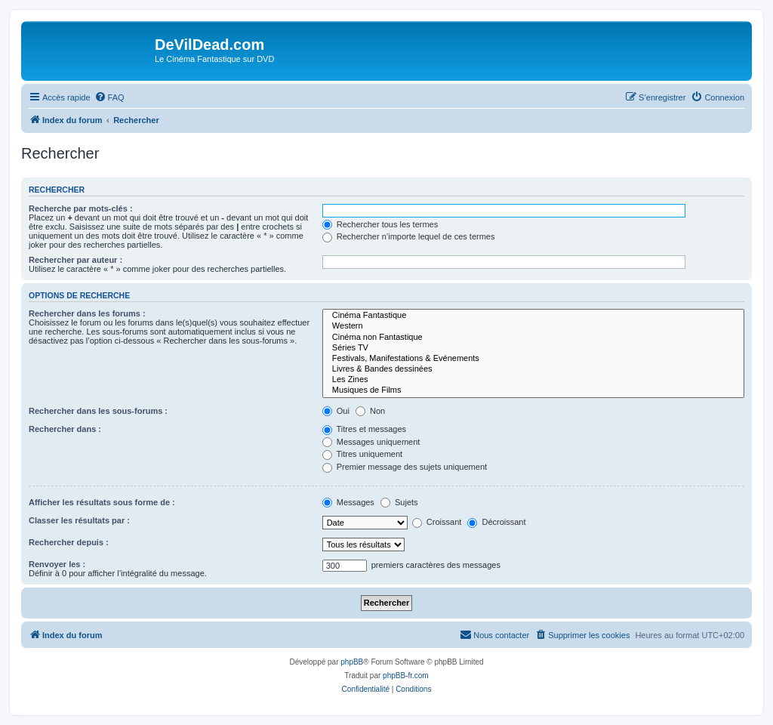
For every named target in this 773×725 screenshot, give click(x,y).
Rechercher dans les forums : (87, 313)
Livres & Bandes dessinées (533, 369)
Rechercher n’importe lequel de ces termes (408, 236)
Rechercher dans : (65, 428)
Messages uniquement (371, 441)
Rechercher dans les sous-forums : (98, 410)
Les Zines (533, 380)
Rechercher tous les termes (380, 224)
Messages (348, 502)
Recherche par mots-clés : (81, 208)
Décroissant (496, 521)
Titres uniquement (362, 453)
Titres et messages (364, 428)
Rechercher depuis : (69, 542)
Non (370, 410)
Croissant (437, 521)
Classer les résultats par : (79, 520)
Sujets (399, 502)
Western (533, 326)
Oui (336, 410)
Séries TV (533, 348)
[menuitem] (109, 97)
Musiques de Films (533, 390)
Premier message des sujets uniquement (404, 466)
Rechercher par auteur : (75, 259)
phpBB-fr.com (406, 675)
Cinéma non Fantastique (533, 337)
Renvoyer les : (57, 564)
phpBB (351, 662)
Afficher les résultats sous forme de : (102, 502)
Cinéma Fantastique (533, 315)
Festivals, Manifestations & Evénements (533, 358)
